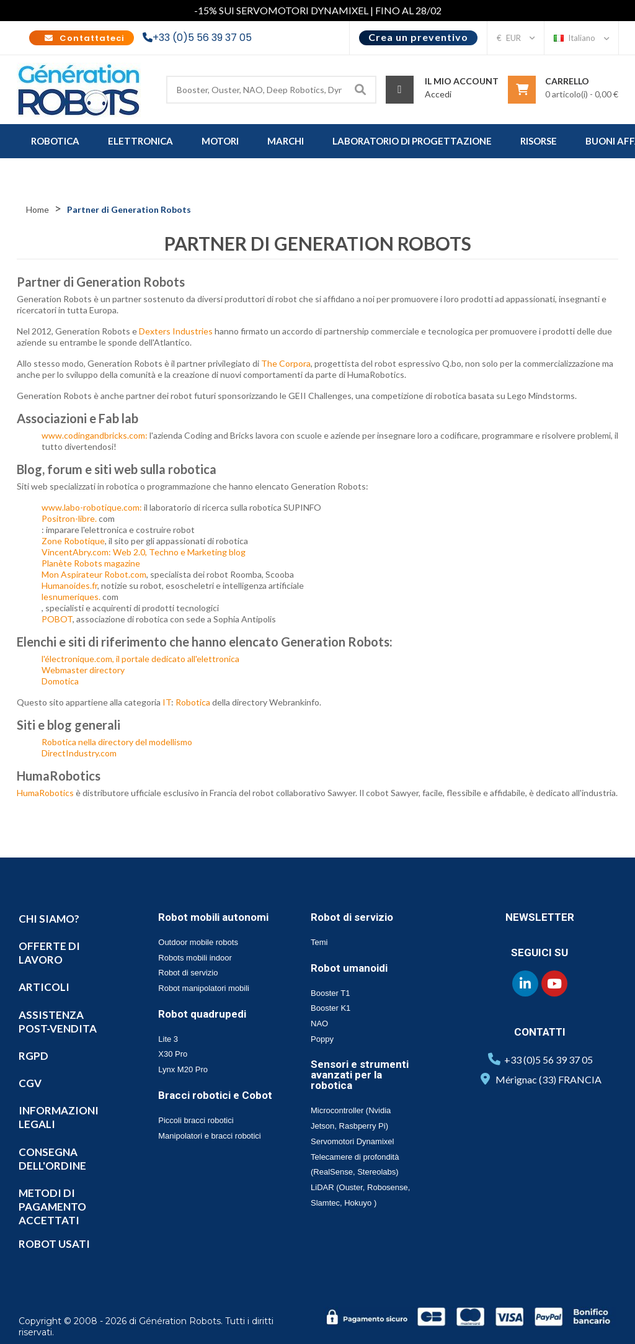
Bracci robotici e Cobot (215, 1095)
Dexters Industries (176, 331)
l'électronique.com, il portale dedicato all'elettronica (140, 658)
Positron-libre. (69, 518)
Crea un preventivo (418, 37)
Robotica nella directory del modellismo (117, 742)
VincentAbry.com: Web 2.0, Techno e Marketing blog (144, 552)
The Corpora (286, 363)
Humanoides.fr (69, 585)
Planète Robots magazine (91, 563)
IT (166, 702)
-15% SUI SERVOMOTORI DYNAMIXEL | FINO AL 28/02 (318, 10)
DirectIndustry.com (79, 753)
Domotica (60, 681)
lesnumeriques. (71, 596)
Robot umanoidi (349, 968)
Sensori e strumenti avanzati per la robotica (360, 1074)
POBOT (57, 619)
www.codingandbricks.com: (95, 435)
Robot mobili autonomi (213, 917)
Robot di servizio (352, 917)
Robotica (192, 702)
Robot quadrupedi (202, 1014)
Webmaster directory (83, 670)
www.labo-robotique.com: (92, 507)
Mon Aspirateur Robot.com (94, 574)
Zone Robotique (73, 540)
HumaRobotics (46, 792)
